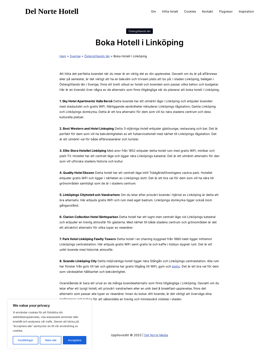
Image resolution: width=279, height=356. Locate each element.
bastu (176, 266)
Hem (62, 56)
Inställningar (25, 340)
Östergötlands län (139, 31)
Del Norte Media (156, 335)
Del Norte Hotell (52, 11)
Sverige (75, 56)
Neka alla (50, 340)
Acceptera (74, 340)
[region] (49, 323)
